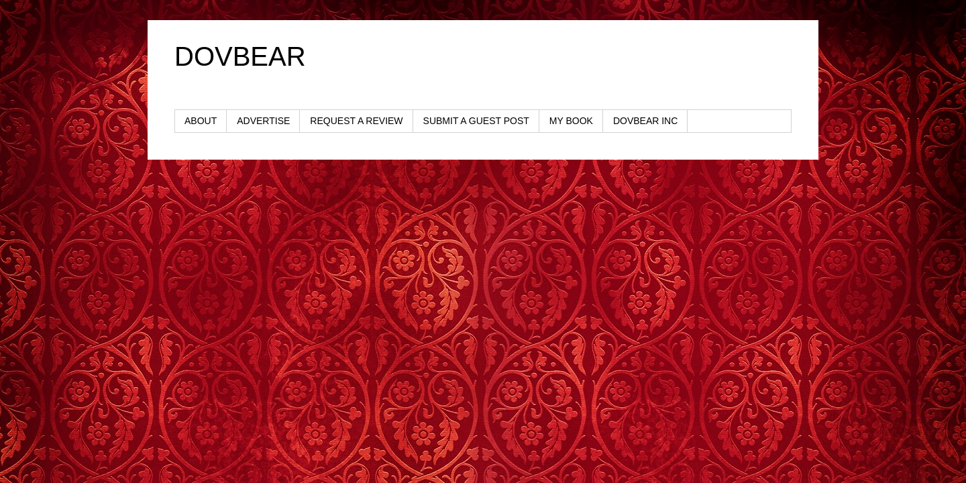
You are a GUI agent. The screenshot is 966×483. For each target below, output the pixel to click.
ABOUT (200, 120)
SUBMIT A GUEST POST (476, 120)
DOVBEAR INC (645, 120)
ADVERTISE (263, 120)
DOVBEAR (240, 56)
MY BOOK (571, 120)
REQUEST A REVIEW (356, 120)
